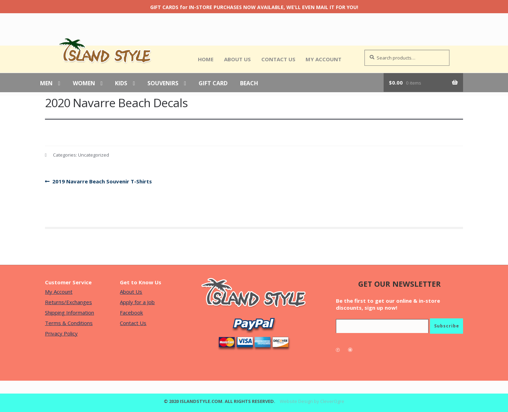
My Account (323, 59)
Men (46, 83)
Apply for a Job (137, 302)
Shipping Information (69, 312)
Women (84, 83)
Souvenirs (162, 83)
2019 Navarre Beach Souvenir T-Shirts (102, 181)
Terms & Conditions (69, 322)
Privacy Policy (61, 333)
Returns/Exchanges (68, 302)
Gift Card (213, 83)
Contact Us (278, 59)
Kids (121, 83)
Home (206, 59)
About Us (237, 59)
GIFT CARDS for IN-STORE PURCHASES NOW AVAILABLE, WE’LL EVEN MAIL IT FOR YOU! (254, 7)
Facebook (131, 312)
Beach (249, 83)
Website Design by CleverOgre (312, 401)
